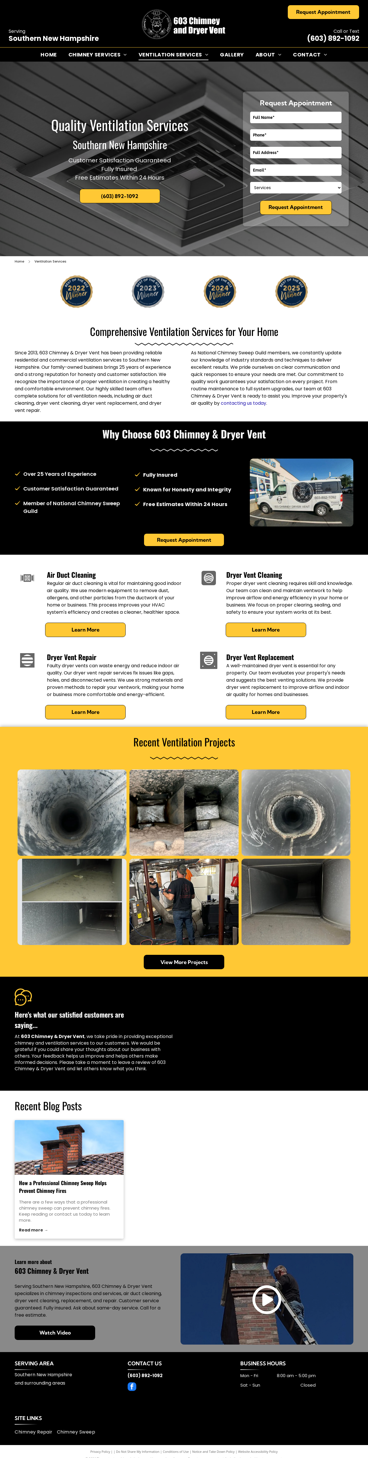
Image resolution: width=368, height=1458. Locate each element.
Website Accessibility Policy (258, 1451)
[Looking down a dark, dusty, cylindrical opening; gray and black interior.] (72, 812)
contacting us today (243, 403)
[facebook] (132, 1387)
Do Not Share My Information (138, 1451)
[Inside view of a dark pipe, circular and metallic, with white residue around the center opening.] (295, 812)
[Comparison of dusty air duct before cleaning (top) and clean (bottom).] (72, 902)
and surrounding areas (40, 1383)
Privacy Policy (100, 1451)
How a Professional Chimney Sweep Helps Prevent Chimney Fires (63, 1186)
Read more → (33, 1230)
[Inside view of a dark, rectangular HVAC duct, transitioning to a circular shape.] (295, 902)
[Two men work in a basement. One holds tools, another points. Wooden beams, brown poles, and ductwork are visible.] (183, 902)
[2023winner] (148, 291)
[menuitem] (48, 54)
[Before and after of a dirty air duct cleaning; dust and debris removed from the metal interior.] (183, 812)
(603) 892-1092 (333, 38)
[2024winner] (220, 291)
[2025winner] (291, 291)
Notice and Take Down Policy (213, 1451)
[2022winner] (76, 291)
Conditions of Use (176, 1451)
